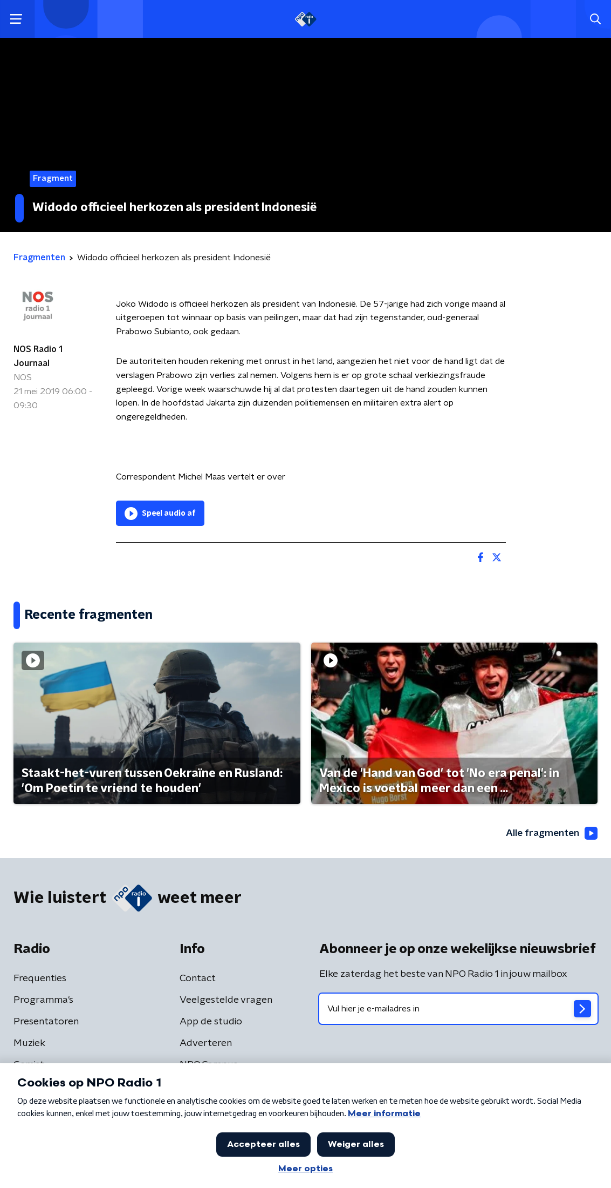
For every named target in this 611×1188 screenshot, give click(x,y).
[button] (15, 19)
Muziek (29, 1043)
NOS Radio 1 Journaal (38, 356)
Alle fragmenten (551, 833)
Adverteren (206, 1043)
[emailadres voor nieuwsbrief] (458, 1009)
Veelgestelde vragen (226, 1000)
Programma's (43, 1000)
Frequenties (39, 978)
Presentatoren (46, 1022)
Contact (198, 978)
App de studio (211, 1022)
